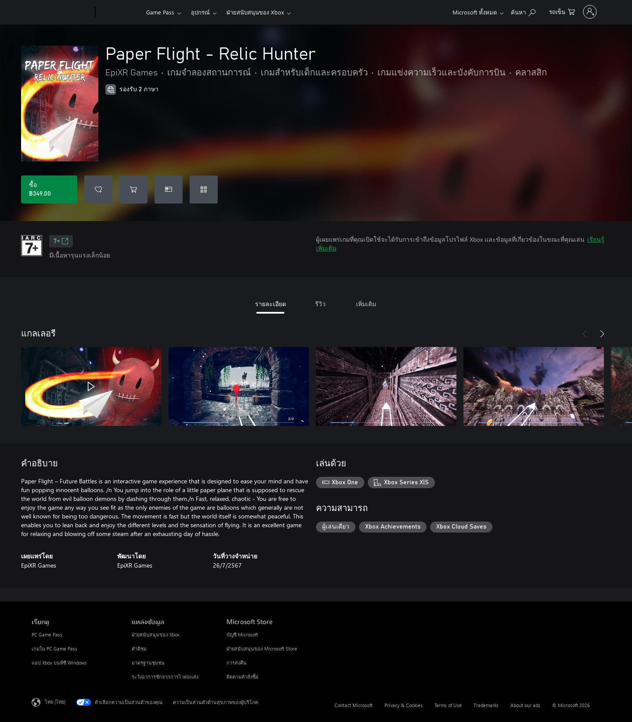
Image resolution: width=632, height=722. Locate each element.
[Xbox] (120, 12)
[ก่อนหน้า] (584, 334)
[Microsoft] (62, 12)
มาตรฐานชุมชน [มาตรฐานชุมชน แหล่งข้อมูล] (148, 662)
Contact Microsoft (353, 705)
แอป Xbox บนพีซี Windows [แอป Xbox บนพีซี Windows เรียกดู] (59, 662)
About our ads (525, 705)
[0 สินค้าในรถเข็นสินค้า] (526, 11)
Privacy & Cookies (403, 705)
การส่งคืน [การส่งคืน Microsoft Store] (236, 662)
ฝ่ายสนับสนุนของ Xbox (255, 12)
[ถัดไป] (602, 334)
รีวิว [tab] (320, 304)
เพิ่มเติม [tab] (366, 304)
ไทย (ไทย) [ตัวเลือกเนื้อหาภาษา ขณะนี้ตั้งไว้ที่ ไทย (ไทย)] (55, 701)
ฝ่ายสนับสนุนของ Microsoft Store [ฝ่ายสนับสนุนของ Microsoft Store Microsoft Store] (261, 648)
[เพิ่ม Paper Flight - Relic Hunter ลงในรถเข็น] (133, 189)
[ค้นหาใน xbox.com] (487, 11)
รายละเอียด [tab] (270, 304)
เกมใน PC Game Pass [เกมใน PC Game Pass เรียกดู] (54, 648)
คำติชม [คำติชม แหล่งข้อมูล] (139, 648)
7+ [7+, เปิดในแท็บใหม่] (61, 241)
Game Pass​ (160, 12)
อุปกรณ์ (200, 12)
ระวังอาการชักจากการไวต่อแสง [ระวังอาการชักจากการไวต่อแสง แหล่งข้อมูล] (165, 676)
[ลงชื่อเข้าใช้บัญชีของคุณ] (571, 11)
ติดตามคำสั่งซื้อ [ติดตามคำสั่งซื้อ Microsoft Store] (242, 676)
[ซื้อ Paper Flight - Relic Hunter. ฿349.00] (49, 189)
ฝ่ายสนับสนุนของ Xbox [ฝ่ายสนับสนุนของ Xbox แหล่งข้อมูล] (156, 634)
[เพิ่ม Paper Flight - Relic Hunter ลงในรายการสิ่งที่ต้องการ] (98, 189)
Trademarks (486, 705)
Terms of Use (448, 705)
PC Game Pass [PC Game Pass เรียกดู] (47, 634)
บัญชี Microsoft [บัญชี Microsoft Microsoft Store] (242, 634)
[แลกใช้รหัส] (204, 189)
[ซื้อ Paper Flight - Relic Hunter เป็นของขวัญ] (168, 189)
